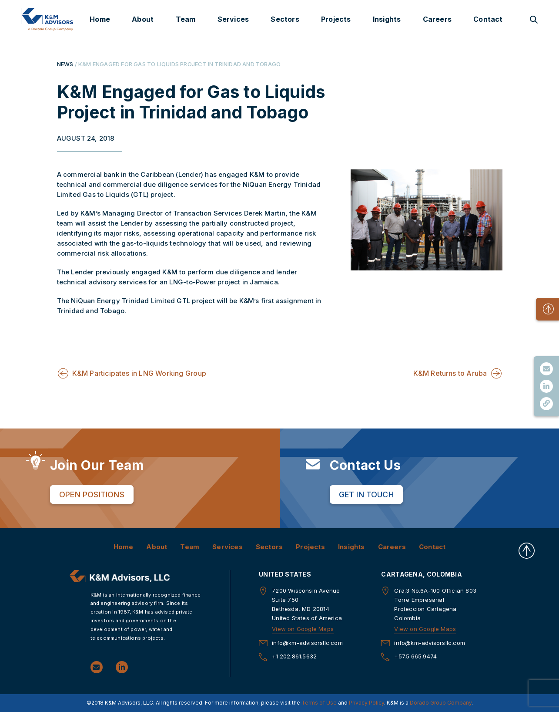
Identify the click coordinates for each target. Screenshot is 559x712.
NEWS (65, 64)
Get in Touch (366, 494)
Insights (387, 19)
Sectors (285, 19)
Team (186, 19)
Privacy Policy (366, 702)
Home (100, 19)
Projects (336, 19)
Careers (437, 19)
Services (233, 19)
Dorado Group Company (441, 702)
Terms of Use (319, 702)
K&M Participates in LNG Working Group (139, 372)
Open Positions (91, 494)
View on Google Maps (303, 628)
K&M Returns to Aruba (450, 372)
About (143, 19)
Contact (487, 19)
